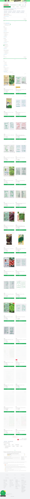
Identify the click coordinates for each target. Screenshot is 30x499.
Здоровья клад (6, 447)
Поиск (12, 444)
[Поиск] (20, 5)
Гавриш (8, 444)
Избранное (5, 482)
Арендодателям (16, 483)
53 (24, 439)
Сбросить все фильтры (6, 16)
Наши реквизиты (16, 488)
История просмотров (5, 484)
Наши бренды (5, 486)
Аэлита (20, 446)
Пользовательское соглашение (23, 488)
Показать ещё (15, 436)
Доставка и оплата (6, 3)
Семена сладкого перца (10, 441)
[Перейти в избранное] (23, 5)
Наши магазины (5, 485)
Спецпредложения (5, 483)
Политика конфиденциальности (23, 485)
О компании (16, 487)
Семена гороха (5, 441)
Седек (5, 444)
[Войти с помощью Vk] (25, 2)
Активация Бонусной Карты (23, 484)
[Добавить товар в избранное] (25, 73)
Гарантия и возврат (11, 483)
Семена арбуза (17, 12)
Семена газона (9, 12)
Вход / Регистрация (22, 2)
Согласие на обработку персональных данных (23, 490)
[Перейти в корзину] (25, 5)
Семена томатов (13, 12)
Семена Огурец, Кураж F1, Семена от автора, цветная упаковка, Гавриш (13, 454)
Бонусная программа (23, 483)
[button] (7, 6)
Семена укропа (5, 12)
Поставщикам (16, 482)
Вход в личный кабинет (12, 485)
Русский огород (16, 444)
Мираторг (12, 446)
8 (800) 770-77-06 (11, 2)
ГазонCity (16, 446)
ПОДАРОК (3, 495)
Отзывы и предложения (12, 484)
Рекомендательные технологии (23, 491)
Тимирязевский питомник (7, 446)
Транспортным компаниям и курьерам (17, 486)
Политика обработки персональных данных (23, 487)
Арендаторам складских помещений (17, 481)
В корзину (9, 93)
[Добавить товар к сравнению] (12, 73)
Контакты (10, 486)
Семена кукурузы (22, 12)
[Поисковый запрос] (14, 5)
